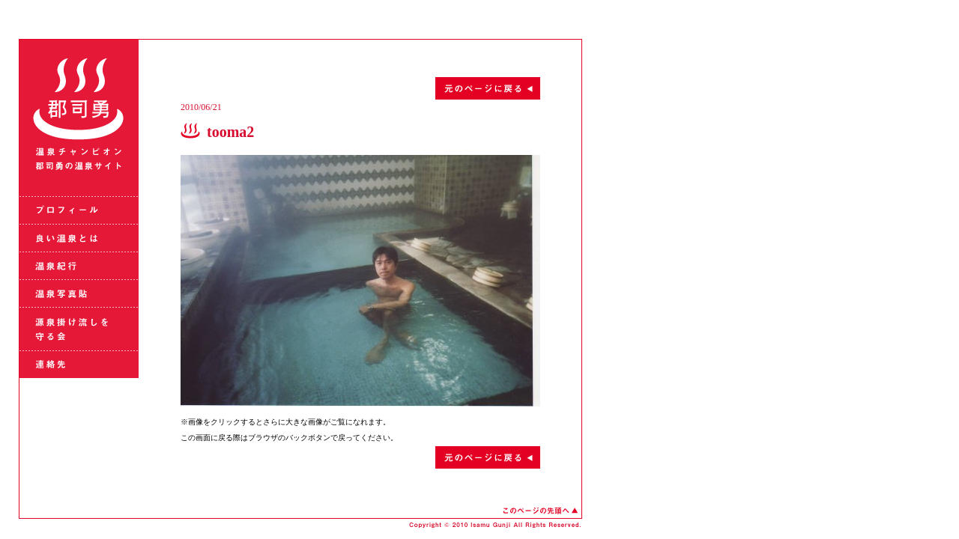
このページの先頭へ (540, 510)
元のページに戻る (360, 88)
